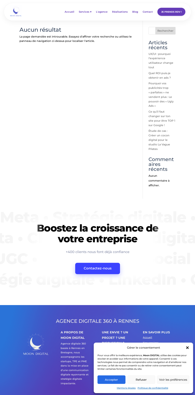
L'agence (102, 11)
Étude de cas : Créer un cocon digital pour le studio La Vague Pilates (159, 139)
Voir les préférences (173, 379)
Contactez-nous (97, 268)
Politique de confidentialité (153, 388)
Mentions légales (126, 388)
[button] (187, 348)
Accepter (111, 379)
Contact (148, 11)
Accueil (69, 11)
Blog (135, 11)
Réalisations (120, 11)
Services (85, 11)
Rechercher (165, 30)
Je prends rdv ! (171, 11)
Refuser (141, 379)
